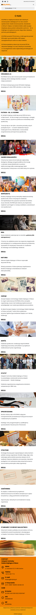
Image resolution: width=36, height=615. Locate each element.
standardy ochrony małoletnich (18, 610)
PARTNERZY (33, 1)
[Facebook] (2, 1)
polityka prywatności (15, 608)
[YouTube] (5, 1)
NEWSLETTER (28, 1)
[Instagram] (7, 1)
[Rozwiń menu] (33, 5)
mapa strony (6, 608)
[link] (18, 64)
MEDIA (25, 1)
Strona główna (8, 8)
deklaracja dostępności (26, 608)
